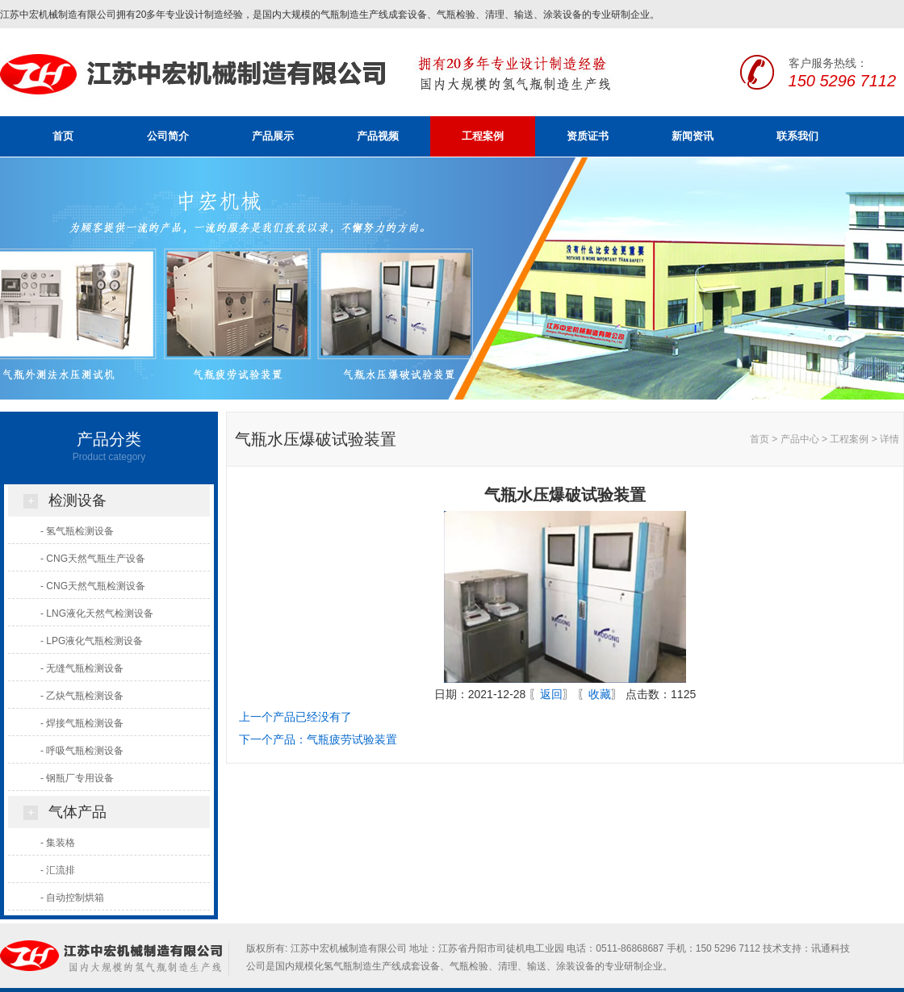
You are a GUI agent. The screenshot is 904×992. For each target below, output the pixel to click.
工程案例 (483, 136)
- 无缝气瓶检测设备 (81, 668)
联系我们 (797, 136)
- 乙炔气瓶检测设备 (81, 695)
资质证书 (588, 136)
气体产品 (77, 812)
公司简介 (168, 136)
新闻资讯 (693, 136)
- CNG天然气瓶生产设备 (92, 558)
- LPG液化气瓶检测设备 (91, 641)
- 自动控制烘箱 (72, 897)
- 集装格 (57, 842)
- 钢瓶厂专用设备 (77, 778)
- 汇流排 (57, 870)
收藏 (599, 694)
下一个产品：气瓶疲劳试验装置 (318, 739)
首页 (62, 136)
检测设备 (77, 500)
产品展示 (273, 136)
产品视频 (378, 136)
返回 (551, 694)
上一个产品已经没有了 (295, 716)
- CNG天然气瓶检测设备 (92, 586)
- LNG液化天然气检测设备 (96, 613)
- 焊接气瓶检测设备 (81, 723)
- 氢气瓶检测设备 (77, 531)
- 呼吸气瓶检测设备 (81, 750)
